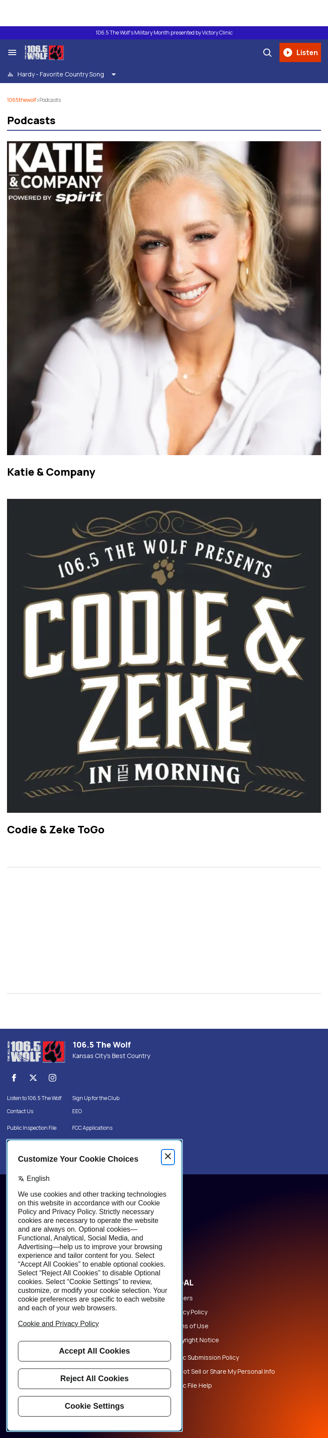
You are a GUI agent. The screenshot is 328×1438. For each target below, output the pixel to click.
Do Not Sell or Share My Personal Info (222, 1371)
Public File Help (190, 1385)
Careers (181, 1298)
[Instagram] (52, 1078)
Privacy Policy (188, 1312)
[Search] (267, 52)
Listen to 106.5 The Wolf (34, 1098)
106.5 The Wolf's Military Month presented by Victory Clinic (164, 33)
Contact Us (20, 1111)
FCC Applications (92, 1128)
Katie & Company (51, 471)
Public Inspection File (31, 1128)
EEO (77, 1111)
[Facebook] (14, 1078)
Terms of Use (189, 1326)
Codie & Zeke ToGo (56, 829)
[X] (33, 1078)
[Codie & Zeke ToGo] (164, 656)
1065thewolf (21, 100)
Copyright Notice (194, 1340)
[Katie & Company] (164, 298)
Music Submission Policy (204, 1357)
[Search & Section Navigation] (12, 52)
